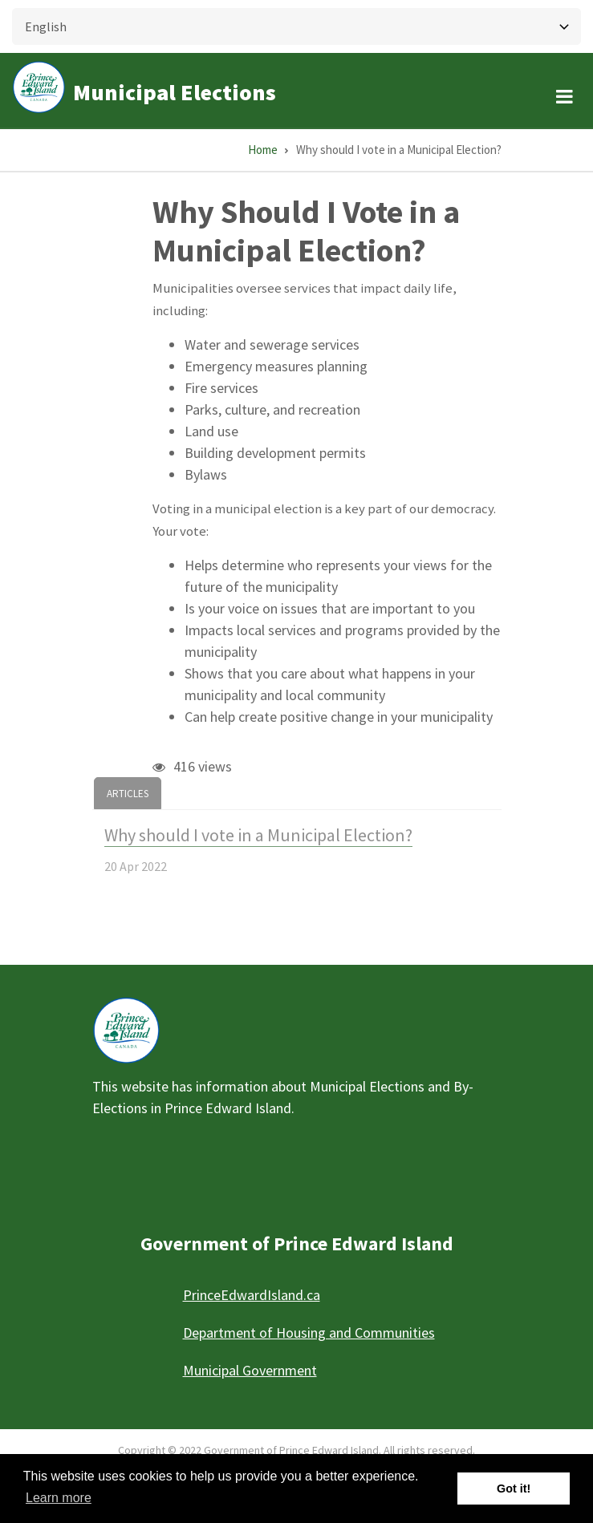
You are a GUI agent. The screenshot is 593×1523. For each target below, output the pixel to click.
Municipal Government (250, 1370)
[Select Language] (296, 26)
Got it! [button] (513, 1488)
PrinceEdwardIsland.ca (251, 1295)
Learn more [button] (58, 1498)
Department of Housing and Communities (309, 1332)
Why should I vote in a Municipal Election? (258, 835)
